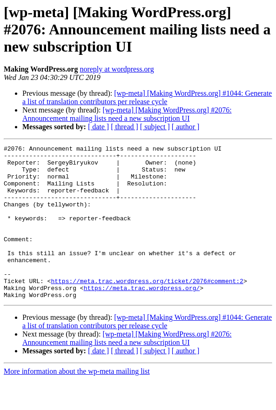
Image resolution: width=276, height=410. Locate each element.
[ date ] (98, 127)
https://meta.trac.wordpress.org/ (142, 317)
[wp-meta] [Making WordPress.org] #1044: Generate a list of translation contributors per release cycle (147, 97)
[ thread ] (124, 127)
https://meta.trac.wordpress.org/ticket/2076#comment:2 (147, 308)
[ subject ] (155, 127)
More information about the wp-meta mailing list (77, 402)
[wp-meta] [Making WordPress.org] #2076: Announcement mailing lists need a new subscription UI (127, 114)
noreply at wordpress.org (117, 69)
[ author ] (186, 127)
